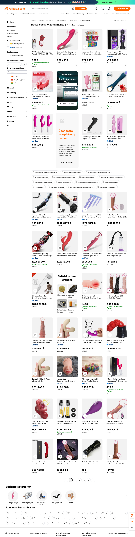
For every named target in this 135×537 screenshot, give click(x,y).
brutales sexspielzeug (110, 182)
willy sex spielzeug (107, 518)
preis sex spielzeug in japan (17, 518)
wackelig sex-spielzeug (15, 523)
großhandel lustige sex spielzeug (63, 177)
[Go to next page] (93, 480)
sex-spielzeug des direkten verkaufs (45, 172)
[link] (132, 515)
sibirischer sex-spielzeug (40, 518)
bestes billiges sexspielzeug (71, 172)
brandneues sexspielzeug (54, 513)
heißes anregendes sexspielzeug (86, 182)
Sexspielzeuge (61, 20)
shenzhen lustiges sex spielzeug (85, 518)
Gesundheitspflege (46, 20)
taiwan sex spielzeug (40, 177)
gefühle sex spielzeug (82, 523)
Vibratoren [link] (86, 20)
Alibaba (33, 20)
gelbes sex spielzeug (56, 187)
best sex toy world (14, 513)
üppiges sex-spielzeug (61, 518)
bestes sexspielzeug (99, 513)
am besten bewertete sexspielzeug (98, 172)
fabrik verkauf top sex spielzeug (58, 523)
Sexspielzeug (74, 20)
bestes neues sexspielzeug (42, 182)
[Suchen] (81, 8)
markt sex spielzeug (35, 523)
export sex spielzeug (86, 177)
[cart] (103, 9)
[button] (72, 8)
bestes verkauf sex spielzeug (77, 513)
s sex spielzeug (38, 187)
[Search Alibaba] (51, 8)
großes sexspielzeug (32, 513)
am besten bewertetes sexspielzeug (80, 187)
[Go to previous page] (66, 480)
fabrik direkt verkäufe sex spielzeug (111, 177)
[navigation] (17, 250)
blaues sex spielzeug (63, 182)
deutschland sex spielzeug (106, 187)
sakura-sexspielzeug (118, 513)
